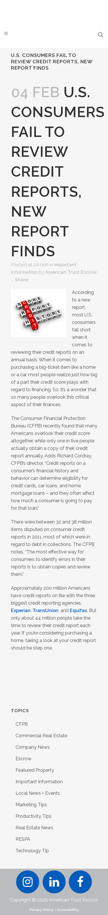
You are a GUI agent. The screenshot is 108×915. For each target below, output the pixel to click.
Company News (33, 747)
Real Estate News (34, 827)
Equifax (78, 610)
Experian (21, 610)
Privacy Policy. (42, 910)
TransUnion (45, 610)
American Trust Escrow (71, 272)
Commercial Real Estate (41, 735)
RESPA (23, 839)
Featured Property (35, 770)
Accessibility (68, 910)
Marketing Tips (31, 804)
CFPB (22, 724)
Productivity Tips (34, 816)
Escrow (23, 758)
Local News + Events (38, 793)
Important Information (39, 781)
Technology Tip (32, 850)
